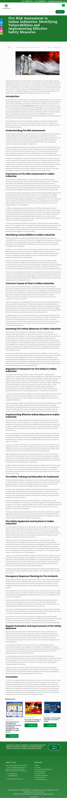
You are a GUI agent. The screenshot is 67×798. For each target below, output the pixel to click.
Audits (36, 765)
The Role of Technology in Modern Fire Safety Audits (52, 719)
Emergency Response (42, 775)
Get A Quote (54, 747)
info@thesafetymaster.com (57, 1)
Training (38, 767)
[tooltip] (1, 19)
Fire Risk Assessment (41, 779)
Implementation (40, 777)
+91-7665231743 (27, 1)
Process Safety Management (44, 769)
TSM (26, 47)
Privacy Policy (33, 797)
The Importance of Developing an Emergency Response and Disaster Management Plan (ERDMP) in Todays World (13, 727)
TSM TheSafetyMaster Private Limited (29, 794)
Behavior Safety (40, 773)
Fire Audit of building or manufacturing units (33, 720)
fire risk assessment (27, 106)
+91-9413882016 (40, 1)
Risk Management (41, 771)
